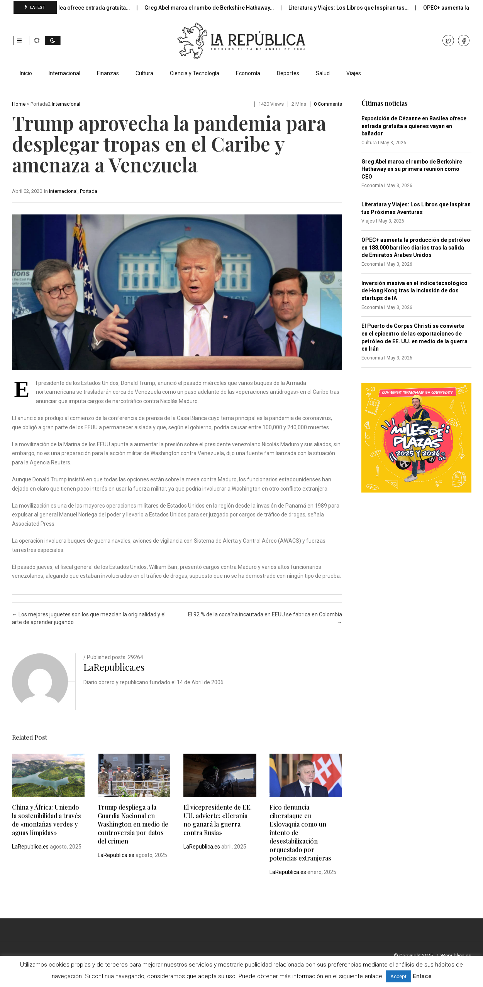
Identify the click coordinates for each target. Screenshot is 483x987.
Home (18, 104)
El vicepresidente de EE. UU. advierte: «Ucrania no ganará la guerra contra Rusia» (217, 820)
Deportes (288, 73)
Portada (88, 191)
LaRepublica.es (113, 667)
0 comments (328, 104)
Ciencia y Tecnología (194, 73)
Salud (323, 73)
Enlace (422, 976)
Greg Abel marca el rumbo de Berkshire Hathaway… (225, 8)
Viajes (353, 73)
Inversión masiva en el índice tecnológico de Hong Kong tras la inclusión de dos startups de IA (414, 290)
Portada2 (41, 104)
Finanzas (108, 73)
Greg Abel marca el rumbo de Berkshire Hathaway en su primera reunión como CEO (411, 169)
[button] (19, 40)
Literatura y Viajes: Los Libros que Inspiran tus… (364, 8)
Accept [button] (398, 976)
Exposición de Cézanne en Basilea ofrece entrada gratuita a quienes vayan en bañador (413, 126)
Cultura (144, 73)
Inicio (26, 73)
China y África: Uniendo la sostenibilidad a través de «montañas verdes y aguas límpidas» (46, 820)
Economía (248, 73)
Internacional (64, 73)
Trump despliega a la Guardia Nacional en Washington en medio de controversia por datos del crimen (133, 824)
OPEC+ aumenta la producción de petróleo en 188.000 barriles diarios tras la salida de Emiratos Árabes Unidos (415, 247)
